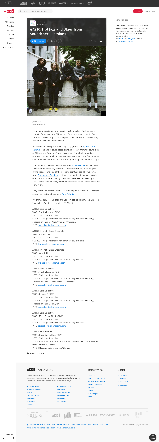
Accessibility (81, 425)
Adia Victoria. (68, 194)
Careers (91, 391)
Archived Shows (63, 392)
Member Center (150, 11)
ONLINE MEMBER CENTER (96, 381)
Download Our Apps (65, 386)
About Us (91, 375)
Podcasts (61, 389)
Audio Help (61, 398)
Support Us (8, 47)
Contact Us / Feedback (96, 378)
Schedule (10, 26)
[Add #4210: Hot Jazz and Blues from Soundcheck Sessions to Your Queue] (52, 41)
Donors (91, 388)
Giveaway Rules (105, 425)
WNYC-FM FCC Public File (36, 428)
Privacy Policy (69, 425)
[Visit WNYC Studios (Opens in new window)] (42, 3)
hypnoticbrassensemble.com (51, 244)
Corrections (93, 425)
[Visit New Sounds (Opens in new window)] (77, 3)
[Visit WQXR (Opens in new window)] (63, 3)
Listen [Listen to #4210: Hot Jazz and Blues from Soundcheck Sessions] (38, 41)
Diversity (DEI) (93, 394)
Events (29, 392)
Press (90, 397)
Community (31, 398)
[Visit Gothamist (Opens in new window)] (33, 3)
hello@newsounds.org (125, 41)
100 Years (10, 30)
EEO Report (51, 428)
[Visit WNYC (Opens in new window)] (23, 3)
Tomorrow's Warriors (48, 175)
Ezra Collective (78, 165)
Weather (30, 404)
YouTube (121, 39)
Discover (10, 43)
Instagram (131, 39)
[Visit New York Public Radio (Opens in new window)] (34, 415)
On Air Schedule (33, 386)
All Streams (9, 22)
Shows (11, 34)
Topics (11, 39)
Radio (12, 18)
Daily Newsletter (34, 389)
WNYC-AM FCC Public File (66, 428)
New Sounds (42, 24)
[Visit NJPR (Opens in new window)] (52, 3)
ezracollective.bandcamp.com (52, 225)
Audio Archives (63, 395)
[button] (60, 41)
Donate (138, 11)
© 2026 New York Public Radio (38, 425)
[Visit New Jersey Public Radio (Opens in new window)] (124, 415)
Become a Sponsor (95, 384)
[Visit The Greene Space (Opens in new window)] (89, 3)
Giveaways (31, 401)
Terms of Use (57, 425)
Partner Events (33, 395)
